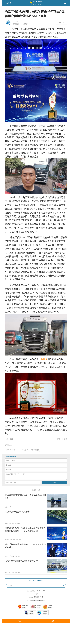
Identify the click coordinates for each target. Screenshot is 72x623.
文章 (9, 3)
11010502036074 (39, 600)
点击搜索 (9, 586)
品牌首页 (61, 22)
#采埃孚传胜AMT (12, 450)
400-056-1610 (40, 591)
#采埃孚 (25, 450)
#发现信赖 (35, 450)
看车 (52, 621)
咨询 (19, 621)
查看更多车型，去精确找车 (36, 580)
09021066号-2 (38, 597)
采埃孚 (44, 359)
